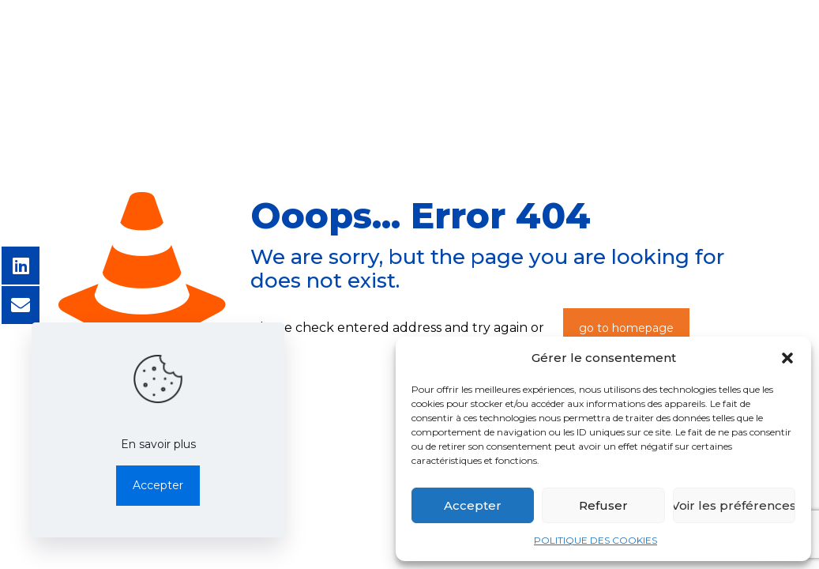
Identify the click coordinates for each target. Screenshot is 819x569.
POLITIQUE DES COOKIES (595, 540)
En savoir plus (158, 444)
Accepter (473, 505)
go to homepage (626, 328)
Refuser (603, 505)
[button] (787, 358)
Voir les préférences (734, 505)
